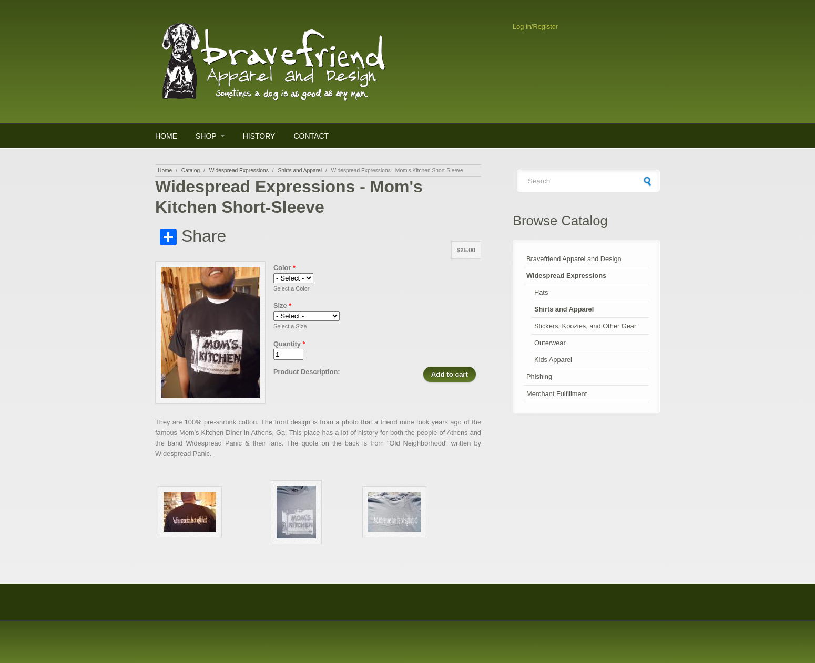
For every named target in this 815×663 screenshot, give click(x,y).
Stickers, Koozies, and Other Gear (585, 326)
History (259, 136)
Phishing (539, 376)
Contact (311, 136)
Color (284, 268)
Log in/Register (535, 26)
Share (193, 236)
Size (282, 305)
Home (166, 136)
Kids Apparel (553, 360)
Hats (541, 292)
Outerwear (550, 343)
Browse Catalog (560, 220)
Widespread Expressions (239, 170)
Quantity (289, 344)
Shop (206, 136)
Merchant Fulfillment (556, 394)
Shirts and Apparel (300, 170)
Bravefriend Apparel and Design (574, 259)
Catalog (190, 170)
